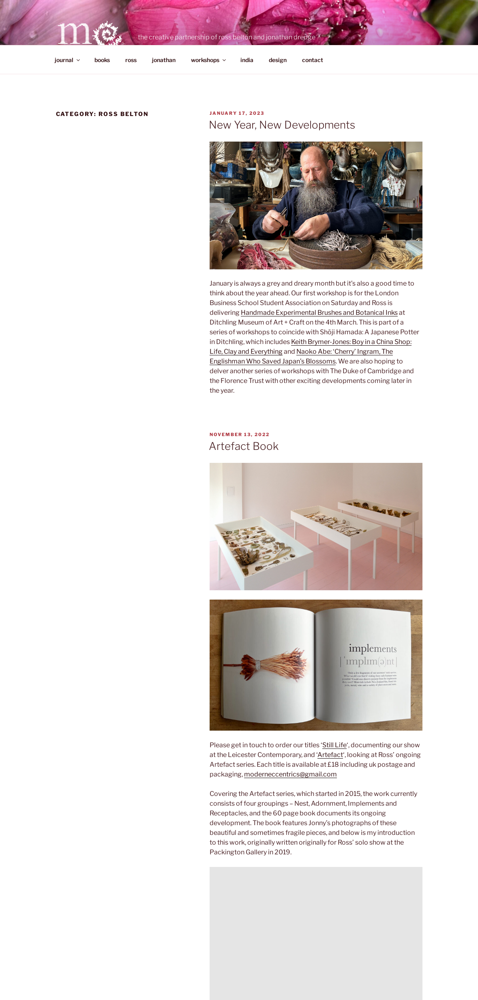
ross (131, 59)
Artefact (330, 755)
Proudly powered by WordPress (250, 958)
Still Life (334, 745)
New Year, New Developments (282, 124)
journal (68, 59)
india (246, 59)
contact (312, 59)
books (102, 59)
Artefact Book (244, 446)
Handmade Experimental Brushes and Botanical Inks (319, 312)
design (278, 59)
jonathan (164, 59)
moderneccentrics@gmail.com (290, 774)
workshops (209, 59)
